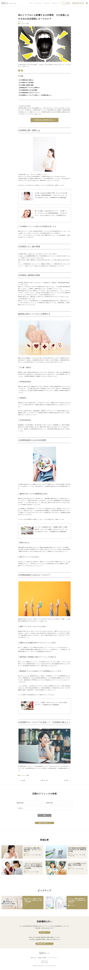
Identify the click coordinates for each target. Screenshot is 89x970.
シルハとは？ (47, 3)
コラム (31, 3)
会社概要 (39, 957)
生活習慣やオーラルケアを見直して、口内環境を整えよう (36, 95)
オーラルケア (22, 23)
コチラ (52, 928)
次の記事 (66, 780)
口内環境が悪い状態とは (27, 80)
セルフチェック (55, 3)
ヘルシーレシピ (38, 3)
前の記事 (23, 780)
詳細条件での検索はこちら (44, 822)
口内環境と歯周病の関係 (27, 85)
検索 (44, 815)
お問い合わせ (43, 932)
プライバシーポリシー (53, 957)
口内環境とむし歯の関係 (27, 82)
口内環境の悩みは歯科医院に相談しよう (44, 120)
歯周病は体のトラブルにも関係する (30, 87)
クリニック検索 (65, 3)
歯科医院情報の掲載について (43, 943)
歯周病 (27, 23)
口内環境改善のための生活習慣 (28, 90)
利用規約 (44, 957)
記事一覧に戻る (44, 780)
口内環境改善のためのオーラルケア (30, 92)
